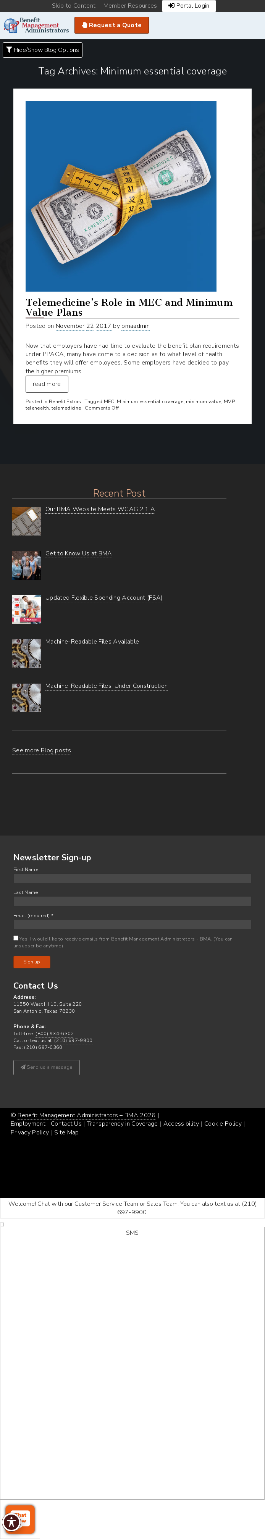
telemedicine (66, 408)
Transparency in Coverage (122, 1124)
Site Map (66, 1132)
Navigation (254, 25)
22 (90, 326)
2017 (103, 326)
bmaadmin (135, 326)
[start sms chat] (132, 1363)
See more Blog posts (41, 750)
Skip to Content (73, 6)
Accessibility (181, 1124)
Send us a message (47, 1067)
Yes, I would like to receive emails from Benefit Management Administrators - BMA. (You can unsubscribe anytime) (123, 942)
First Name (25, 869)
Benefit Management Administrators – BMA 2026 (86, 1115)
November (70, 326)
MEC (109, 401)
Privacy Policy (30, 1132)
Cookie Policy (223, 1124)
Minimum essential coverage (150, 401)
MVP (229, 401)
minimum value (203, 401)
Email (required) (33, 916)
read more (47, 384)
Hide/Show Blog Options (42, 50)
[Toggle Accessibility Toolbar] (11, 1522)
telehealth (37, 408)
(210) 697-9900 (73, 1040)
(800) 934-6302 (55, 1033)
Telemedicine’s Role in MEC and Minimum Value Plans (129, 307)
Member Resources (130, 6)
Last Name (25, 892)
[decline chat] (2, 1224)
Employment (28, 1124)
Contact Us (66, 1124)
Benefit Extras (65, 401)
